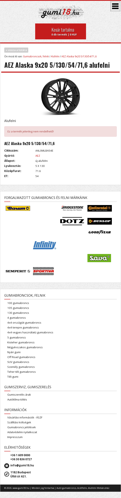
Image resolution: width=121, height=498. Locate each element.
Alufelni (55, 56)
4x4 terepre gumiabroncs (23, 327)
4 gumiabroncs (16, 317)
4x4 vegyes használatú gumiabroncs (30, 332)
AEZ (37, 155)
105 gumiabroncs (18, 308)
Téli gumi (12, 376)
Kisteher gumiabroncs (21, 342)
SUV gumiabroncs (18, 362)
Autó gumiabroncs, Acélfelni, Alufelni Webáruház (83, 488)
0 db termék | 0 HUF (67, 31)
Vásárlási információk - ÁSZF (24, 417)
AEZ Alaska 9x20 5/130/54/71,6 (79, 56)
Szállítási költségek (19, 422)
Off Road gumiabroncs (21, 357)
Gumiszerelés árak (19, 394)
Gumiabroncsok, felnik (36, 56)
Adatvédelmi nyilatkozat (22, 432)
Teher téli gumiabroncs (21, 372)
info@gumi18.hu (22, 465)
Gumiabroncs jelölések (21, 427)
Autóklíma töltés (17, 399)
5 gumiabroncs (16, 337)
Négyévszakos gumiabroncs (25, 347)
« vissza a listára (16, 50)
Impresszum (15, 437)
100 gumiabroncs (18, 303)
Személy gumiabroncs (21, 367)
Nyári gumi (14, 352)
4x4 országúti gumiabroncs (24, 322)
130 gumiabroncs (18, 313)
